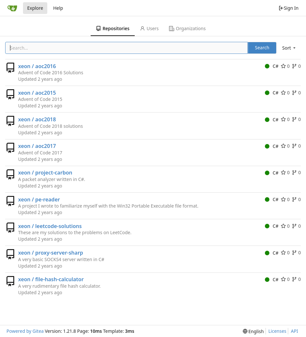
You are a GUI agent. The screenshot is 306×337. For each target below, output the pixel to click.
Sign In (288, 8)
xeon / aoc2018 (37, 119)
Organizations (187, 28)
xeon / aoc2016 (37, 66)
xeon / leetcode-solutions (50, 226)
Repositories (113, 28)
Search (262, 47)
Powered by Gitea (25, 331)
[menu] (289, 47)
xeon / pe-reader (39, 199)
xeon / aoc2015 (37, 93)
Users (149, 28)
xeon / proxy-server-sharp (50, 252)
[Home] (12, 8)
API (294, 331)
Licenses (277, 331)
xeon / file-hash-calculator (51, 279)
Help (58, 8)
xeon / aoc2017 (37, 146)
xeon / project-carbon (45, 172)
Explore (35, 8)
